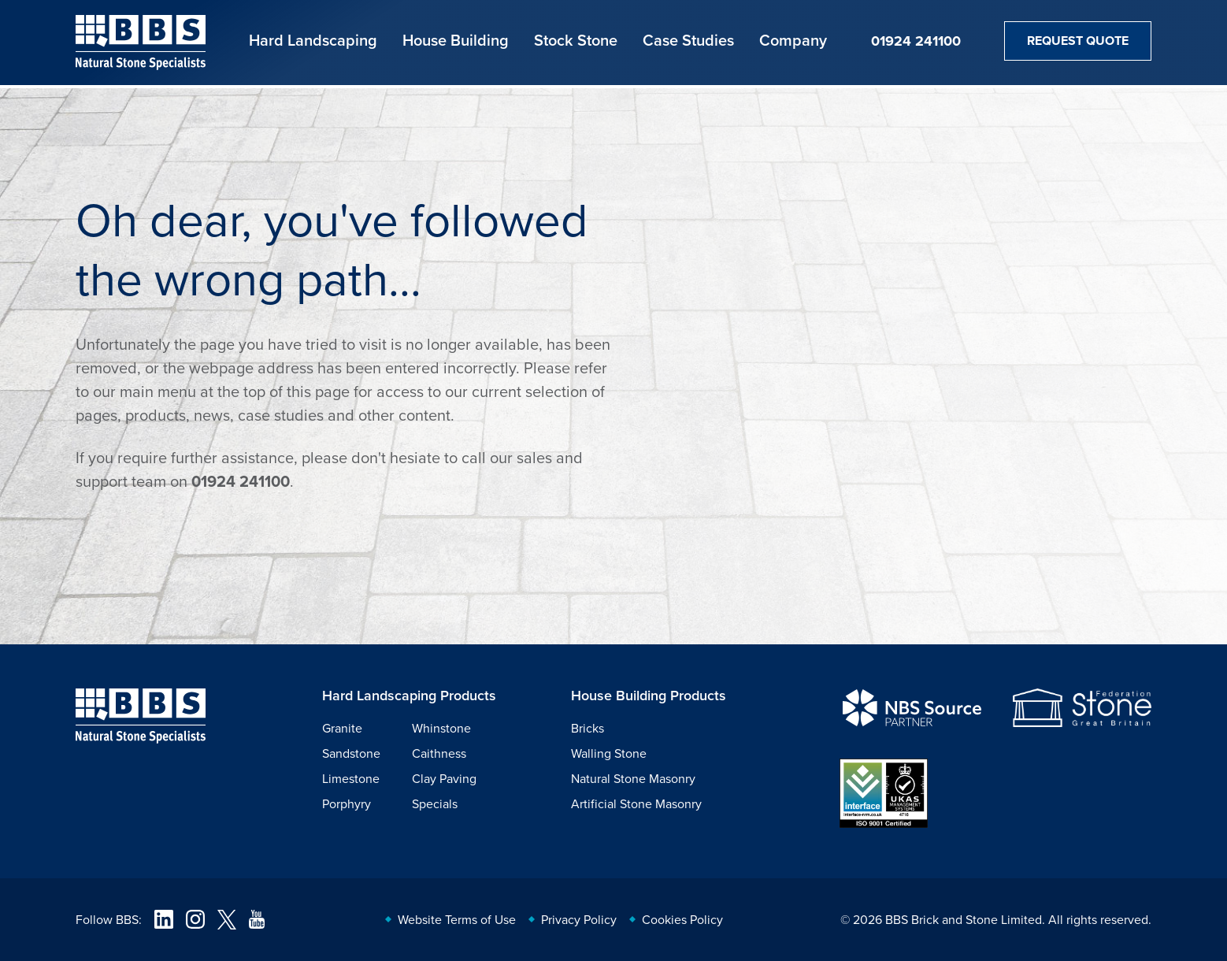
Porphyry (346, 803)
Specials (435, 803)
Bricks (587, 728)
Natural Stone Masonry (633, 778)
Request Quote (1078, 41)
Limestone (351, 778)
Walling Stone (609, 753)
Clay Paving (444, 778)
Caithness (439, 753)
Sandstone (351, 753)
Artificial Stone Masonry (636, 803)
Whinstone (441, 728)
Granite (342, 728)
